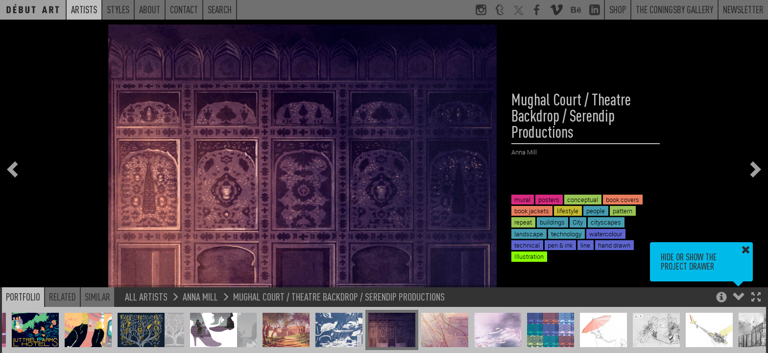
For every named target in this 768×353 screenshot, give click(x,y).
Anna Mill (200, 296)
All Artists (146, 296)
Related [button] (62, 296)
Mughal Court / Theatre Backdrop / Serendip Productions (339, 296)
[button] (756, 298)
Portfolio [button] (23, 296)
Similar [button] (97, 296)
